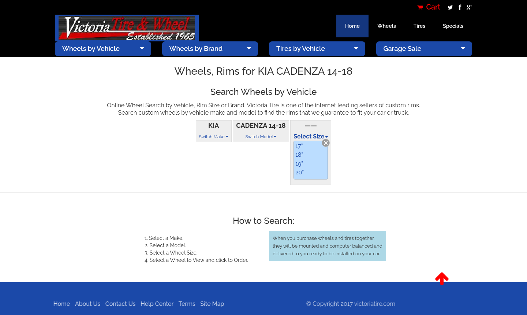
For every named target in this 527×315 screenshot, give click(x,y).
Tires (419, 26)
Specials (453, 26)
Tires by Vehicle (317, 48)
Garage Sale (424, 48)
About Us (85, 303)
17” (299, 145)
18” (299, 154)
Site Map (210, 303)
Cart (429, 7)
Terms (185, 303)
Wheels (386, 26)
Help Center (155, 303)
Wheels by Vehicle (103, 48)
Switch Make (213, 136)
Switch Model (260, 136)
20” (299, 172)
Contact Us (119, 303)
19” (299, 163)
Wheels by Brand (210, 48)
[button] (442, 278)
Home (352, 26)
